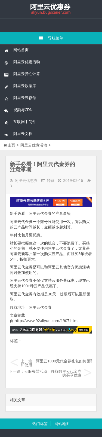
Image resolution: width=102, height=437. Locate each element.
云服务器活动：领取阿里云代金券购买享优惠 (52, 373)
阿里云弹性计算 (22, 74)
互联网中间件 (20, 122)
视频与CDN (18, 110)
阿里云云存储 (20, 98)
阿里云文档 (18, 134)
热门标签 (40, 423)
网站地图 (62, 423)
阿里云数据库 (20, 86)
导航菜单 (51, 38)
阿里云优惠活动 (22, 62)
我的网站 (51, 9)
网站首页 (16, 50)
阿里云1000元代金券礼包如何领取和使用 (57, 362)
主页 (11, 145)
